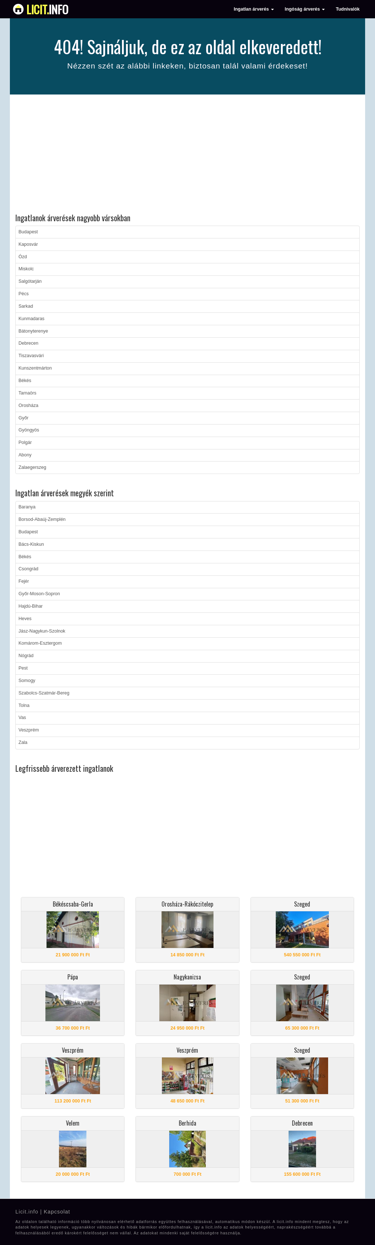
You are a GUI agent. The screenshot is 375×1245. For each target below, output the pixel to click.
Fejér (24, 581)
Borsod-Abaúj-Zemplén (42, 519)
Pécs (24, 293)
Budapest (28, 231)
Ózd (23, 256)
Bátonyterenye (33, 331)
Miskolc (26, 268)
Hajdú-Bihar (31, 606)
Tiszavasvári (31, 355)
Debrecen (28, 343)
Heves (25, 618)
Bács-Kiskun (31, 544)
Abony (25, 454)
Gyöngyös (29, 430)
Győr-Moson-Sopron (39, 593)
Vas (22, 717)
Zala (23, 742)
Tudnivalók (348, 9)
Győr (24, 417)
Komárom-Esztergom (40, 643)
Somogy (27, 680)
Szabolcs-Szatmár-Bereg (44, 693)
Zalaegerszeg (33, 467)
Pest (23, 668)
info (47, 9)
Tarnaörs (28, 393)
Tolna (24, 705)
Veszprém (29, 730)
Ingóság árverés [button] (305, 9)
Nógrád (26, 655)
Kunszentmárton (35, 368)
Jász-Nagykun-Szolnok (42, 631)
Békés (25, 380)
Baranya (27, 507)
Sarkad (26, 306)
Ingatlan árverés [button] (254, 9)
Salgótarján (30, 281)
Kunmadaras (32, 318)
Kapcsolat (57, 1212)
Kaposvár (28, 244)
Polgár (25, 442)
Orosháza (28, 405)
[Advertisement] (187, 155)
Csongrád (28, 568)
